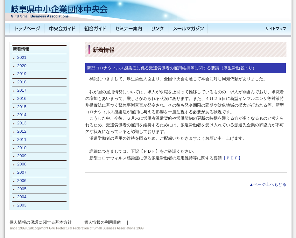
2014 (21, 114)
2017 (21, 90)
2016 (21, 98)
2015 (21, 106)
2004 (21, 196)
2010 (21, 147)
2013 (21, 123)
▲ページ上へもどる (267, 184)
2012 (21, 131)
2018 (21, 82)
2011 (21, 139)
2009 (21, 155)
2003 (21, 205)
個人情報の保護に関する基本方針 (41, 222)
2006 (21, 180)
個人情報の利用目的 (102, 222)
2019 (21, 73)
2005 (21, 188)
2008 (21, 164)
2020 (21, 65)
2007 (21, 172)
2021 (21, 57)
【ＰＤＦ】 (232, 158)
